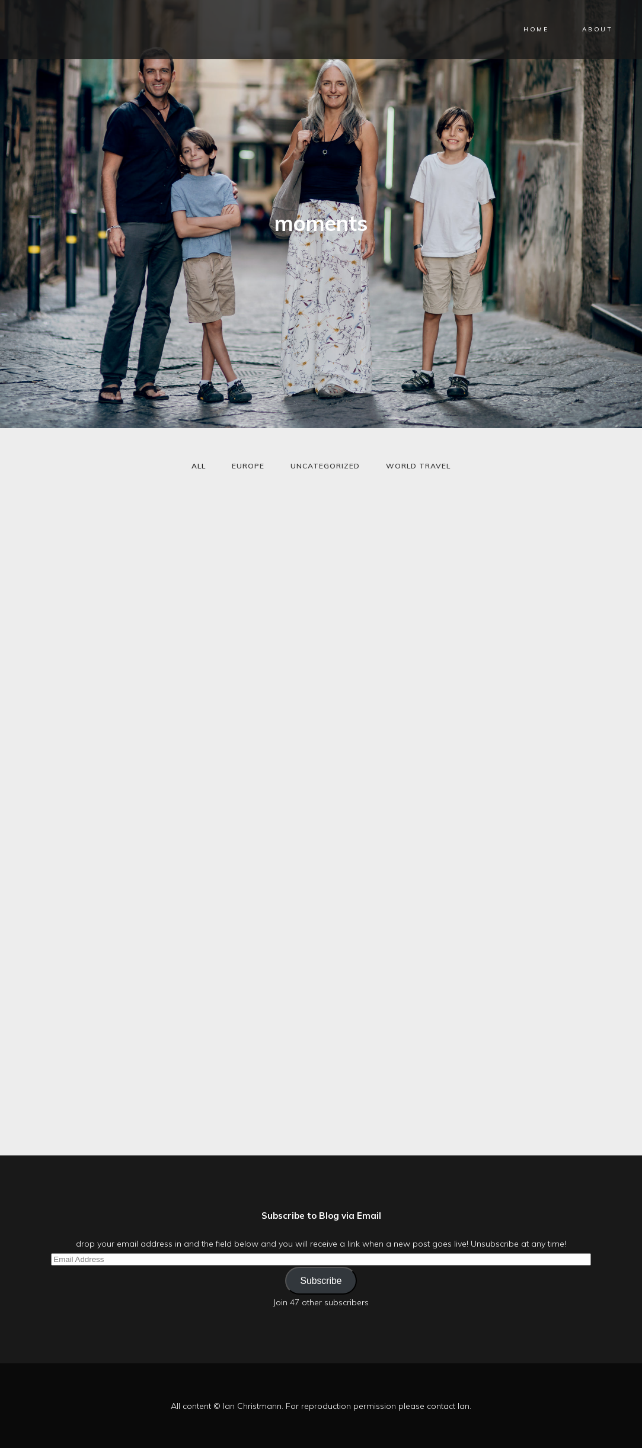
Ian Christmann (252, 1406)
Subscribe (320, 1281)
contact (441, 1406)
